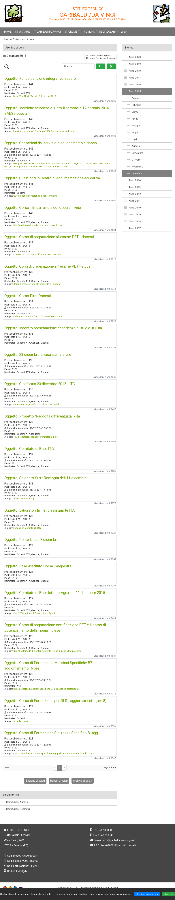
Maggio (133, 125)
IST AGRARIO (22, 31)
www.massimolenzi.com (97, 887)
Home (8, 39)
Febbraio (134, 104)
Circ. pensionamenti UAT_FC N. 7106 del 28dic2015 (77, 163)
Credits (114, 887)
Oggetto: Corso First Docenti (27, 296)
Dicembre (134, 173)
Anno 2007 (132, 228)
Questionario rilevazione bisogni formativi (35, 195)
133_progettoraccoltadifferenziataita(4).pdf (36, 436)
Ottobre (133, 159)
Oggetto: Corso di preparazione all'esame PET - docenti (49, 237)
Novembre (135, 166)
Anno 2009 (132, 214)
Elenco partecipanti (69, 688)
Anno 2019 (132, 63)
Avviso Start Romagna (24, 498)
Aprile (132, 118)
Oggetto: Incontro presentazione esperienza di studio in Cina (53, 328)
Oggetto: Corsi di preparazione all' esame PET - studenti (49, 266)
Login (124, 31)
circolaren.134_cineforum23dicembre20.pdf (36, 404)
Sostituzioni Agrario (15, 801)
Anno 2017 (132, 77)
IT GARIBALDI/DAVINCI (47, 31)
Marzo (133, 111)
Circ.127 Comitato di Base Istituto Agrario (34, 613)
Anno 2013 (132, 187)
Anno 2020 (132, 56)
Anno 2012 (132, 193)
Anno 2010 (132, 207)
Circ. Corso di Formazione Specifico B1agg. (35, 753)
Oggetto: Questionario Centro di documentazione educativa (52, 178)
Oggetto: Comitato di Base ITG (29, 448)
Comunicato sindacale (62, 131)
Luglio (132, 139)
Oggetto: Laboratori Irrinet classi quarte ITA (39, 510)
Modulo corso (74, 651)
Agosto (133, 145)
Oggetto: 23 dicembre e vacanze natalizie (37, 354)
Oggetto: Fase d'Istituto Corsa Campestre (37, 566)
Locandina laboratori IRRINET (28, 528)
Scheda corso (20, 721)
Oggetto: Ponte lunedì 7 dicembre (31, 539)
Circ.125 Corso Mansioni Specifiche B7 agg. (36, 688)
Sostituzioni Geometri (16, 808)
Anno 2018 (132, 70)
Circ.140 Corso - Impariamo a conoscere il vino (37, 225)
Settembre (135, 152)
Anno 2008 (132, 221)
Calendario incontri (23, 316)
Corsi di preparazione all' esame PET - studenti (37, 284)
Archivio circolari (25, 39)
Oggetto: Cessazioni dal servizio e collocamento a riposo (50, 143)
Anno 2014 (132, 180)
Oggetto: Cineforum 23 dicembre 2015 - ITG (39, 384)
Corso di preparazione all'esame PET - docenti (37, 254)
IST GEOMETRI (72, 31)
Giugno (133, 132)
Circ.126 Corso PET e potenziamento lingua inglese (39, 651)
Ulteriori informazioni (147, 894)
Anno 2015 (132, 91)
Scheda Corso (86, 753)
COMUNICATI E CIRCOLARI (100, 31)
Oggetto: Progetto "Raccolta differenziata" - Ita (42, 416)
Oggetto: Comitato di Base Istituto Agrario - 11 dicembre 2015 (54, 592)
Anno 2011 (132, 200)
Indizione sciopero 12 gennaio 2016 (31, 131)
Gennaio (133, 98)
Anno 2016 (132, 84)
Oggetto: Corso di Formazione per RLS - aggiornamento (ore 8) (55, 700)
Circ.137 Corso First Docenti (48, 316)
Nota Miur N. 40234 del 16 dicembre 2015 (34, 96)
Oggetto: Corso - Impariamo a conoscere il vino (42, 207)
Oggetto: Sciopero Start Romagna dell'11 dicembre (45, 478)
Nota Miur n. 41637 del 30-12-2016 (50, 166)
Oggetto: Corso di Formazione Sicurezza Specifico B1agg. (51, 733)
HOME (8, 31)
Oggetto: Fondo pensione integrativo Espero (40, 78)
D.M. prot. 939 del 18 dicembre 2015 (31, 163)
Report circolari (59, 780)
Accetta (168, 894)
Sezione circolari (35, 780)
